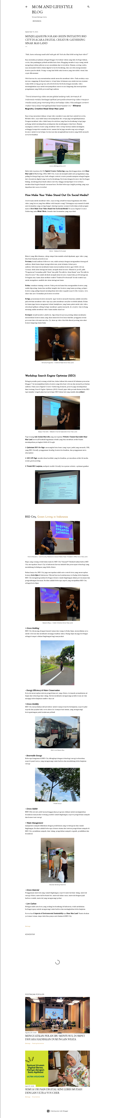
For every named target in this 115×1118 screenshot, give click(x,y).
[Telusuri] (88, 6)
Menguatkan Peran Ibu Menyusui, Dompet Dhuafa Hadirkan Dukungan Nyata (55, 1037)
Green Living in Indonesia (53, 517)
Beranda (37, 21)
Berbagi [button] (27, 926)
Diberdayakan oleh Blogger (57, 1111)
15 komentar (36, 1097)
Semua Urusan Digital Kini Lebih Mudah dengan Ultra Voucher (53, 1090)
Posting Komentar (38, 1043)
